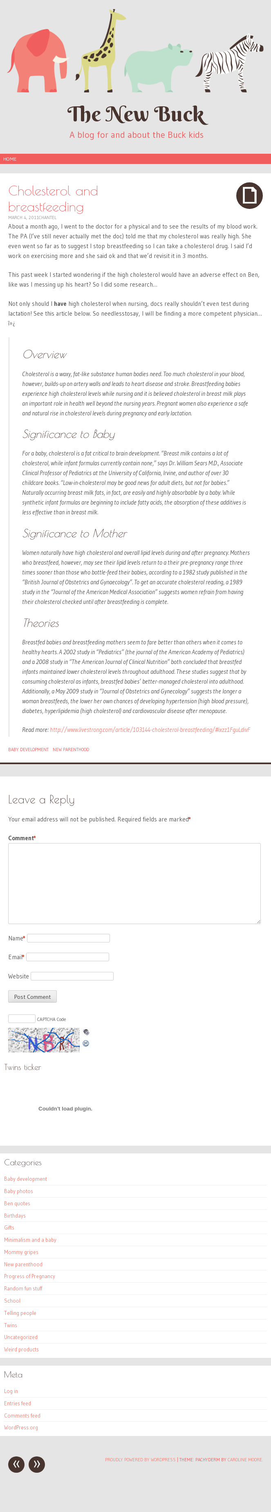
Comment (22, 838)
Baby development (28, 749)
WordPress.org (21, 1427)
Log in (11, 1391)
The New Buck (135, 114)
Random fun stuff (23, 1288)
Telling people (20, 1313)
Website (18, 976)
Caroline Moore (245, 1460)
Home (9, 159)
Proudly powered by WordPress (140, 1460)
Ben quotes (17, 1203)
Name (16, 938)
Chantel (47, 217)
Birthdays (15, 1215)
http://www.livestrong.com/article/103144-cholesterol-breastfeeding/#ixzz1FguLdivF (150, 730)
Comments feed (22, 1415)
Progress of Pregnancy (29, 1276)
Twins (10, 1325)
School (12, 1300)
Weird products (21, 1349)
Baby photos (18, 1191)
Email (16, 957)
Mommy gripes (21, 1252)
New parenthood (71, 749)
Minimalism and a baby (30, 1239)
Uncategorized (21, 1337)
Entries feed (17, 1403)
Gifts (9, 1227)
